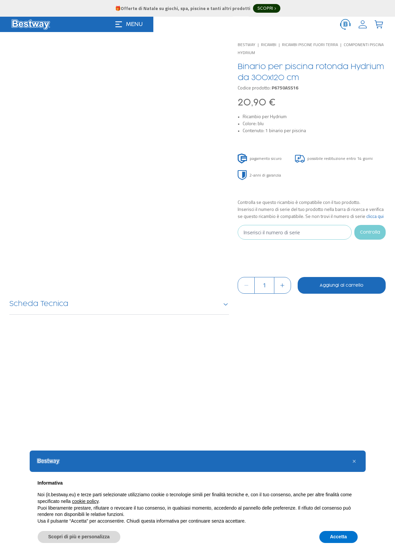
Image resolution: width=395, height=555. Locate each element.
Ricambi (268, 44)
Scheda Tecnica (119, 304)
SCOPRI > (266, 8)
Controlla (370, 232)
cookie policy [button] (85, 513)
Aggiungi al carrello (341, 285)
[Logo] (30, 24)
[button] (354, 473)
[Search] (277, 24)
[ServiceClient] (345, 24)
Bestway (246, 44)
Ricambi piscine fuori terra (310, 44)
